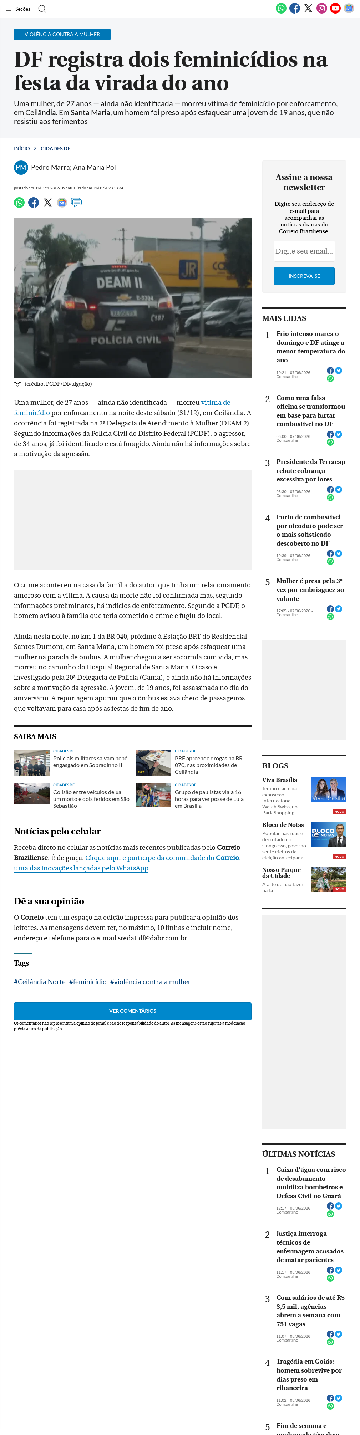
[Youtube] (335, 12)
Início (22, 148)
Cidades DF (55, 148)
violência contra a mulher (152, 981)
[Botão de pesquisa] (40, 9)
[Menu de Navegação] (19, 9)
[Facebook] (294, 12)
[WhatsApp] (281, 12)
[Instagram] (321, 12)
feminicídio (90, 981)
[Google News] (349, 12)
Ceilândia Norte (42, 981)
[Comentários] (76, 206)
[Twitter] (308, 12)
